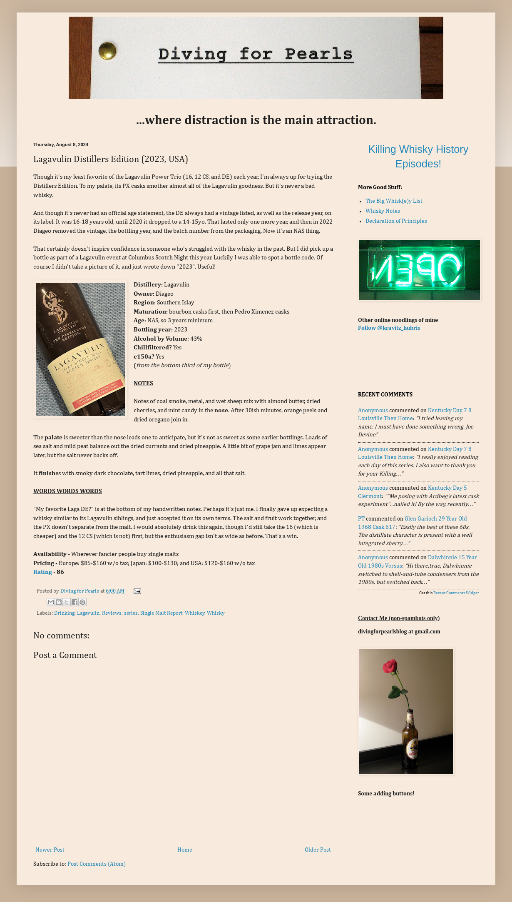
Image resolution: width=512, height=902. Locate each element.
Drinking (64, 613)
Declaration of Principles (396, 221)
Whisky (216, 613)
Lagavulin (88, 613)
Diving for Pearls (80, 591)
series (131, 613)
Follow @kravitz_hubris (389, 328)
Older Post (318, 850)
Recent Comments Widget (456, 593)
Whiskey (195, 613)
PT (361, 519)
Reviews (112, 613)
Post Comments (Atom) (96, 864)
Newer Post (50, 850)
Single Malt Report (161, 613)
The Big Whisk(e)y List (394, 201)
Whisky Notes (382, 211)
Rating (42, 572)
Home (184, 850)
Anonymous (373, 411)
